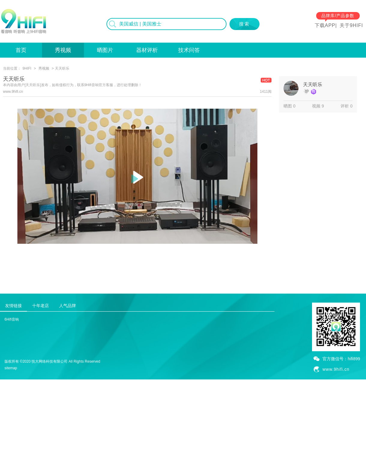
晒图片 (105, 50)
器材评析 (147, 50)
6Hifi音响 (11, 319)
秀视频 (63, 50)
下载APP (325, 25)
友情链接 (13, 305)
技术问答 (189, 50)
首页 (21, 50)
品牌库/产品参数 (337, 15)
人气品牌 (67, 305)
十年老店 (40, 305)
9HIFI (26, 68)
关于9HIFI (351, 25)
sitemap (10, 368)
